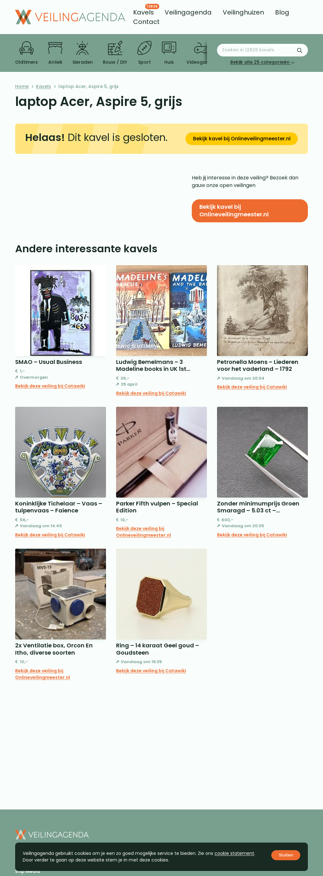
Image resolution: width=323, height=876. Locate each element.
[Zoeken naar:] (262, 50)
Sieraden (83, 53)
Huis (169, 53)
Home (22, 86)
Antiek (55, 53)
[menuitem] (143, 12)
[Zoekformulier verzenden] (299, 50)
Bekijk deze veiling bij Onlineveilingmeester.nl (143, 531)
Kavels (43, 86)
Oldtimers (26, 53)
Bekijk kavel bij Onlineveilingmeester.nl (242, 138)
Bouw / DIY (115, 53)
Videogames (201, 53)
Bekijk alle (262, 62)
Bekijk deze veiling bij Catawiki (50, 386)
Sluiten (286, 855)
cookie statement (234, 853)
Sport (144, 53)
